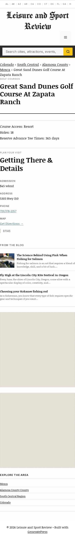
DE (52, 4)
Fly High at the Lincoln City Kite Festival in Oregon (34, 275)
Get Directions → (11, 223)
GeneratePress (37, 531)
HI (70, 4)
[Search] (68, 52)
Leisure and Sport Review (37, 20)
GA (64, 4)
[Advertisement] (37, 349)
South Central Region (13, 496)
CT (46, 4)
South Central (28, 64)
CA (32, 4)
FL (58, 4)
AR (26, 4)
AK (13, 4)
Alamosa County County (14, 490)
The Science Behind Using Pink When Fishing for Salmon (42, 257)
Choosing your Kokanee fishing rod (24, 291)
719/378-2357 (8, 211)
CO (39, 4)
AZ (19, 4)
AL (7, 4)
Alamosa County (55, 64)
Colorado (7, 64)
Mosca (5, 69)
